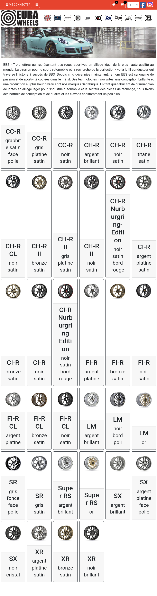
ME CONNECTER (18, 4)
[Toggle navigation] (37, 5)
